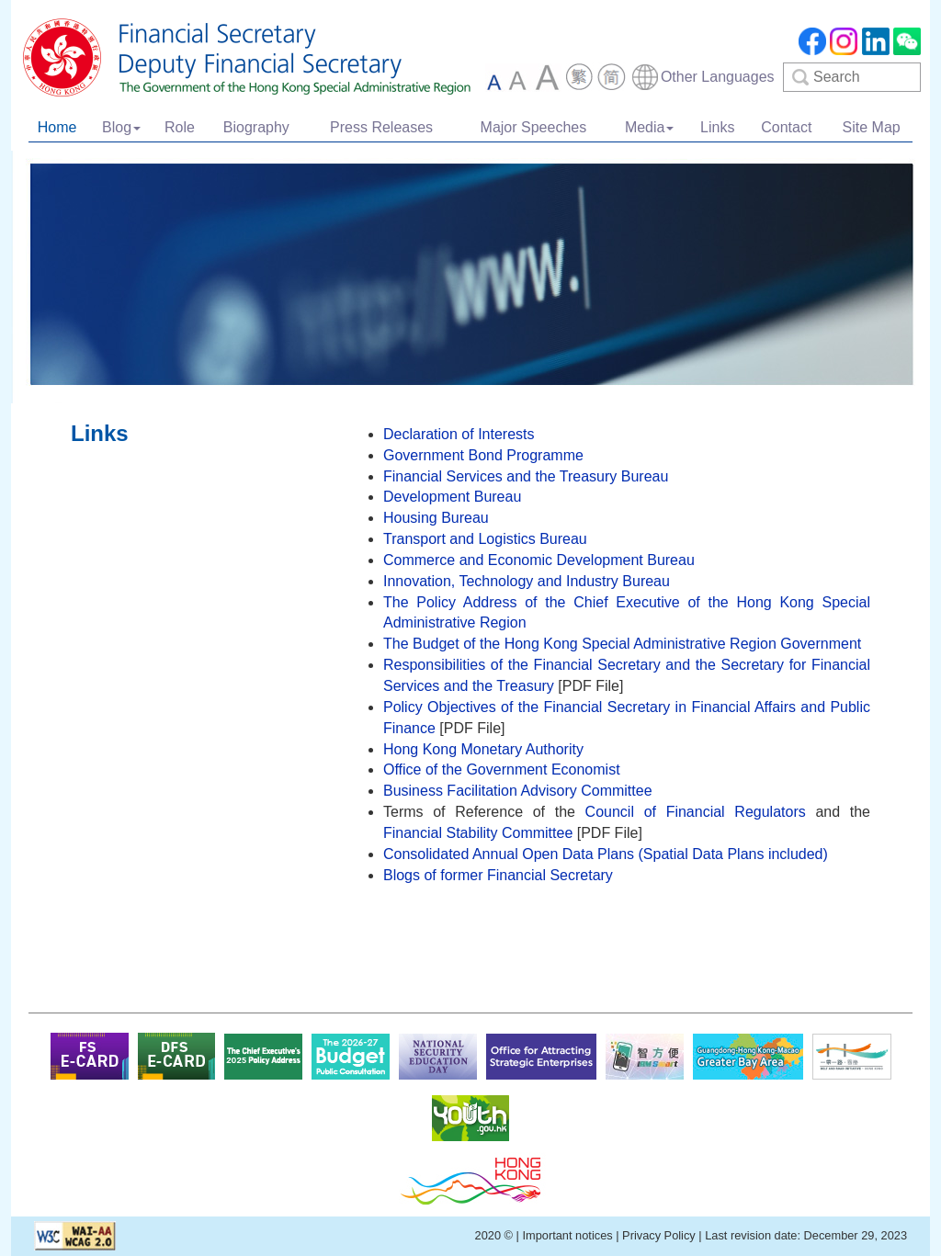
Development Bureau (452, 496)
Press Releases (381, 127)
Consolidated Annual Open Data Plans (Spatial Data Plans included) (605, 854)
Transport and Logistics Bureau (485, 539)
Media (650, 127)
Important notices (567, 1235)
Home (57, 127)
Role (179, 127)
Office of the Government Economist (501, 769)
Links (717, 127)
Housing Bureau (436, 518)
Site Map (872, 127)
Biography (256, 127)
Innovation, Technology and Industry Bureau (526, 581)
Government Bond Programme (483, 455)
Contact (786, 127)
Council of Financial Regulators (695, 812)
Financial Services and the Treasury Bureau (525, 476)
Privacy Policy (659, 1235)
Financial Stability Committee (478, 833)
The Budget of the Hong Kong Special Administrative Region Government (622, 643)
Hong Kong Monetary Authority (483, 749)
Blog (121, 127)
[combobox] (702, 77)
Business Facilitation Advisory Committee (517, 790)
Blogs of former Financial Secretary (498, 875)
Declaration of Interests (459, 434)
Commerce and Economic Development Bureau (539, 560)
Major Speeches (534, 127)
